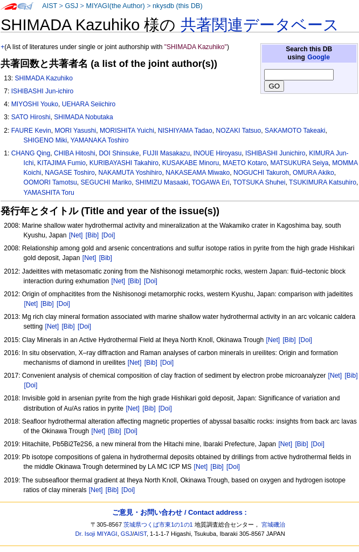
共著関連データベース (260, 24)
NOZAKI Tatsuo (238, 130)
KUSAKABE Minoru (190, 163)
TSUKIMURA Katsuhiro (322, 182)
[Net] (76, 235)
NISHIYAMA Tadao (185, 130)
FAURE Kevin (31, 130)
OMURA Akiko (313, 172)
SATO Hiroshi (31, 117)
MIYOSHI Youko (34, 104)
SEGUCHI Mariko (106, 182)
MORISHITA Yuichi (127, 130)
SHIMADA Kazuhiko (44, 78)
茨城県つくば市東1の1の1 (158, 524)
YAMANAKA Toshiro (100, 140)
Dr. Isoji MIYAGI (96, 533)
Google (318, 57)
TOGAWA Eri (211, 182)
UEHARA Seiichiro (88, 104)
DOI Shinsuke (119, 153)
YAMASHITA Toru (49, 192)
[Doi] (108, 235)
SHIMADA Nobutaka (83, 117)
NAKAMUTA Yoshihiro (130, 172)
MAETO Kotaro (245, 163)
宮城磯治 (273, 524)
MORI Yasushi (75, 130)
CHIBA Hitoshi (74, 153)
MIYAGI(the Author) (115, 6)
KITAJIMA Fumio (61, 163)
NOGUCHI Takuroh (261, 172)
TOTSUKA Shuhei (259, 182)
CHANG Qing (31, 153)
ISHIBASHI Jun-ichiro (42, 91)
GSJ (71, 6)
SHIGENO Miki (45, 140)
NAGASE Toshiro (70, 172)
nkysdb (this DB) (178, 6)
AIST (49, 6)
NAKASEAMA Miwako (197, 172)
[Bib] (92, 235)
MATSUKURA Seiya (300, 163)
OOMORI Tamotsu (50, 182)
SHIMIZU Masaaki (161, 182)
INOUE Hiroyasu (217, 153)
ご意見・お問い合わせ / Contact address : (179, 512)
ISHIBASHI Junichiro (275, 153)
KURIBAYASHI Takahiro (123, 163)
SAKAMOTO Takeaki (295, 130)
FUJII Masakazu (166, 153)
